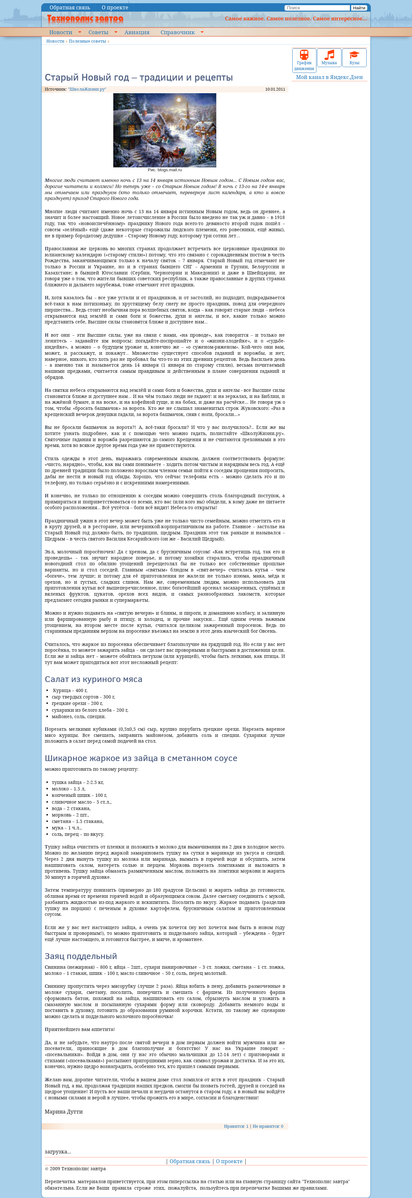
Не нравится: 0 (268, 1126)
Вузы (354, 57)
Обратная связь (70, 7)
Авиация (137, 32)
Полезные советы (87, 41)
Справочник (178, 32)
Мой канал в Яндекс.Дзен (329, 77)
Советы (98, 32)
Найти (359, 7)
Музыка (329, 57)
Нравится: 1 (236, 1126)
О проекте (115, 7)
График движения (304, 60)
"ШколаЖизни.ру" (87, 89)
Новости (60, 32)
